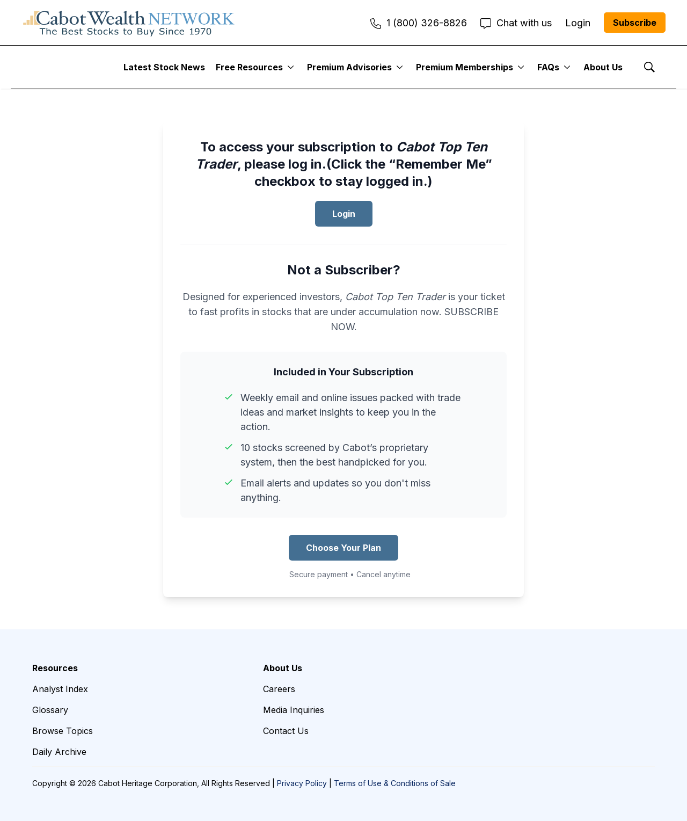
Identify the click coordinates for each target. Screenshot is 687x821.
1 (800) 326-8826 (418, 22)
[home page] (128, 22)
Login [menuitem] (577, 22)
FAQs (548, 67)
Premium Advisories (349, 67)
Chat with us (516, 22)
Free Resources (249, 67)
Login (343, 213)
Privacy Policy (302, 783)
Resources (55, 668)
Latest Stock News (164, 67)
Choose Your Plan (343, 547)
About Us (603, 67)
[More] (291, 67)
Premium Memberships (464, 67)
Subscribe (634, 22)
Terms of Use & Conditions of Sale (395, 783)
